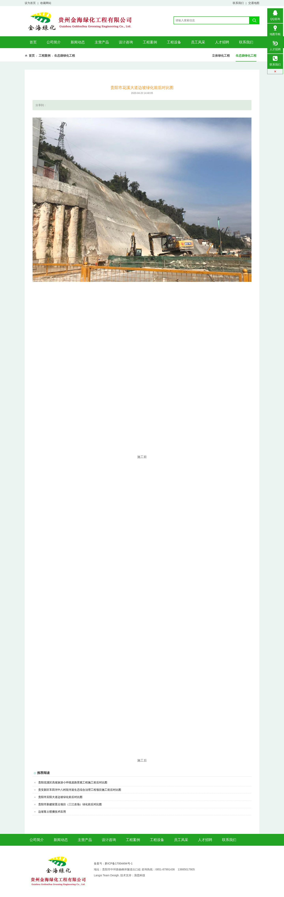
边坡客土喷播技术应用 (52, 811)
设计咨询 (126, 42)
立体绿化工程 (221, 55)
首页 (33, 42)
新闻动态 (78, 42)
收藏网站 (45, 3)
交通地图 (253, 3)
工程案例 (150, 42)
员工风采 (198, 42)
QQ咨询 (275, 14)
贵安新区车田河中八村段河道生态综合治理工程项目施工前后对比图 (79, 789)
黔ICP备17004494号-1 (119, 863)
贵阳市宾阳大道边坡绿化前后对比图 (60, 797)
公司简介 (54, 42)
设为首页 (30, 3)
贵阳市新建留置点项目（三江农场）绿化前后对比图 (70, 804)
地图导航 (275, 29)
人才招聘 (222, 42)
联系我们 (238, 3)
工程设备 (174, 42)
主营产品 (102, 42)
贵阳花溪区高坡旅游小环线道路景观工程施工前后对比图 (72, 782)
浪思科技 (139, 875)
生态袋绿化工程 (246, 55)
